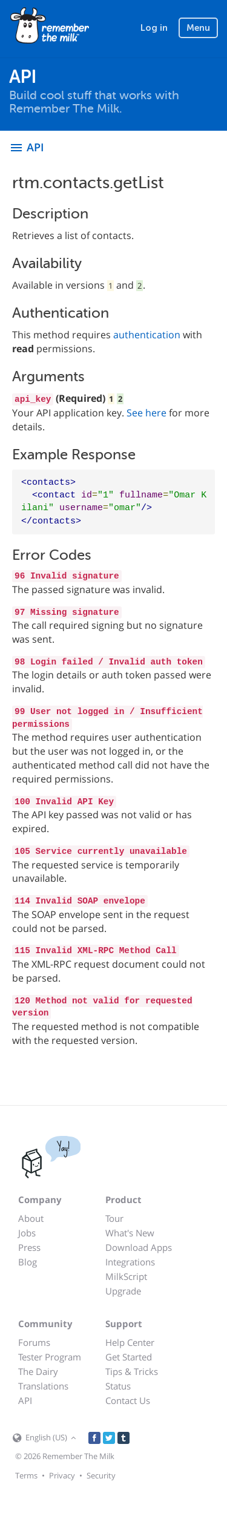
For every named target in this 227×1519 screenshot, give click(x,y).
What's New (129, 1233)
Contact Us (127, 1400)
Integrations (130, 1262)
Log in (154, 27)
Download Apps (138, 1247)
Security (101, 1475)
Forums (34, 1342)
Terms (26, 1475)
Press (29, 1247)
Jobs (27, 1233)
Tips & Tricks (131, 1371)
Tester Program (49, 1357)
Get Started (128, 1357)
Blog (27, 1262)
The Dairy (38, 1371)
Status (118, 1386)
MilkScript (126, 1276)
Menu (198, 27)
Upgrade (123, 1291)
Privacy (62, 1475)
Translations (43, 1386)
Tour (114, 1218)
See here (146, 412)
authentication (146, 334)
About (31, 1218)
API (25, 1400)
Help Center (129, 1342)
